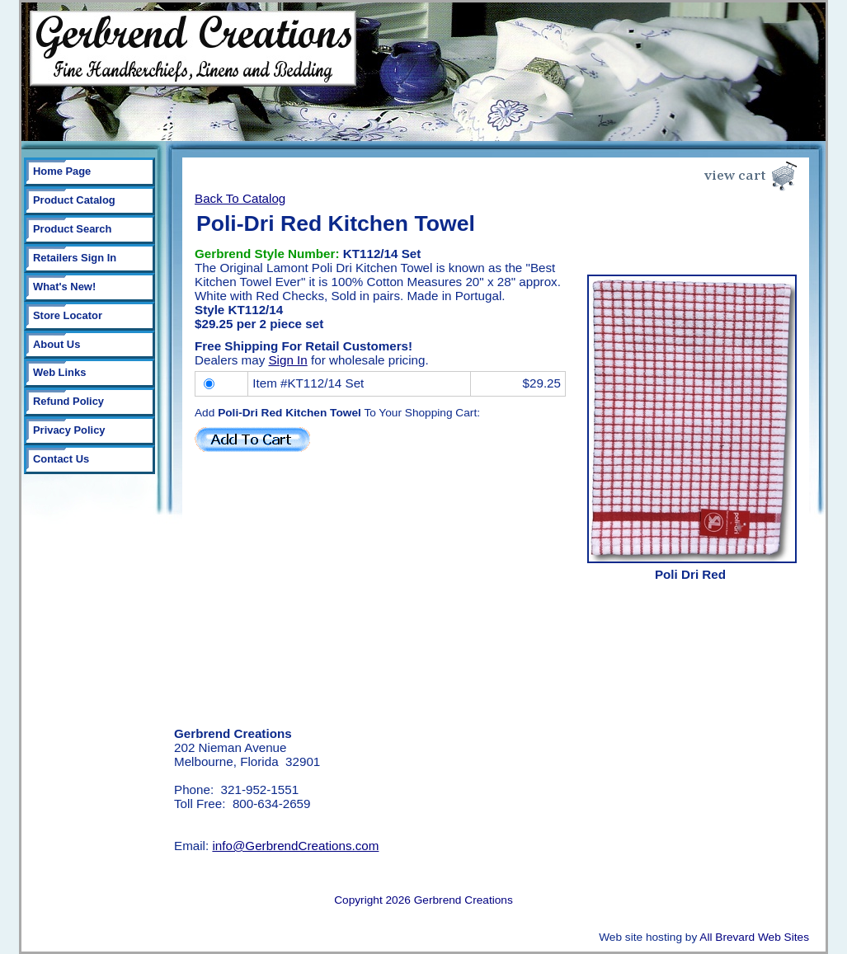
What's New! (64, 286)
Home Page (62, 171)
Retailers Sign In (74, 257)
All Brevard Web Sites (754, 937)
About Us (56, 344)
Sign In (287, 360)
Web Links (59, 372)
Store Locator (67, 315)
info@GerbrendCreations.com (295, 846)
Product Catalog (74, 200)
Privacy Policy (69, 430)
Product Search (72, 229)
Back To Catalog (240, 198)
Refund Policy (68, 401)
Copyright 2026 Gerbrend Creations (423, 900)
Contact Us (61, 459)
